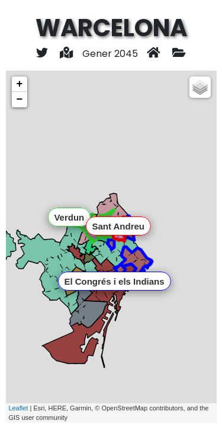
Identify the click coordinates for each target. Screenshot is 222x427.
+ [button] (19, 84)
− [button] (19, 100)
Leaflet (18, 408)
